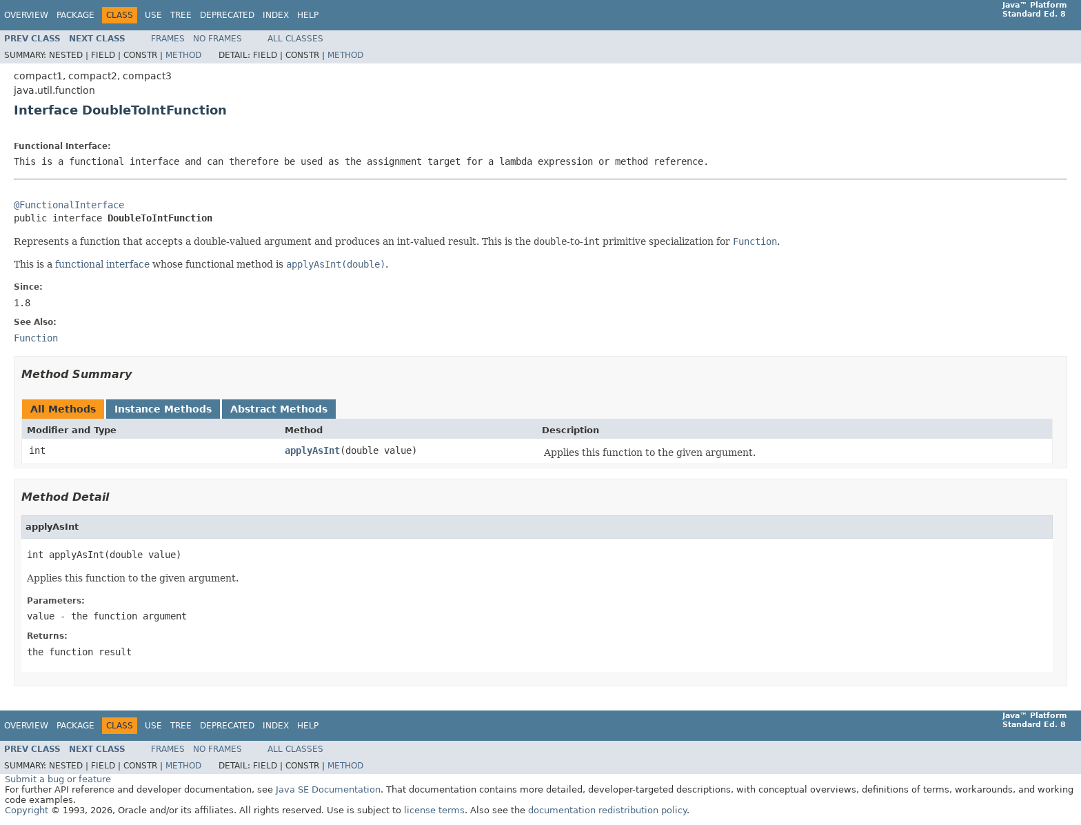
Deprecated (227, 15)
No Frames (217, 38)
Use (153, 15)
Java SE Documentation (328, 789)
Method (183, 55)
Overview (26, 15)
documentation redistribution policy (607, 810)
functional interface (102, 264)
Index (276, 15)
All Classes (295, 38)
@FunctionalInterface (69, 204)
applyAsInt (312, 450)
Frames (168, 38)
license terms (434, 810)
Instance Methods (163, 409)
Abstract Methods (278, 409)
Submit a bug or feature (58, 779)
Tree (181, 15)
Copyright (26, 810)
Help (308, 15)
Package (75, 15)
